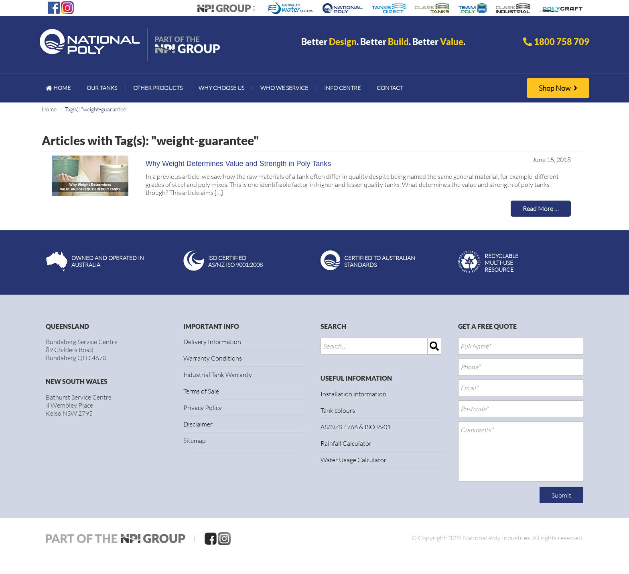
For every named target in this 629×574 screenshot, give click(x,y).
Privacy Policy (202, 408)
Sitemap (194, 441)
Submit (561, 495)
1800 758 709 (561, 41)
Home (49, 109)
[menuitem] (58, 88)
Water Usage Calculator (353, 460)
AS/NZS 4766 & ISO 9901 (356, 427)
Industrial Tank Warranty (217, 375)
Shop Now (558, 88)
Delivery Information (212, 342)
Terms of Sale (201, 391)
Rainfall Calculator (346, 443)
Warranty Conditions (212, 358)
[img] (434, 346)
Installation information (353, 394)
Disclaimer (198, 424)
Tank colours (338, 410)
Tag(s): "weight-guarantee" (96, 109)
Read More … (541, 209)
